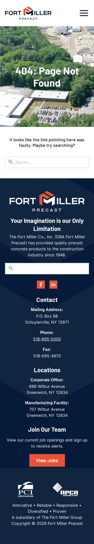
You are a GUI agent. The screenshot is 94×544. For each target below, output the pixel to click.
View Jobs (47, 460)
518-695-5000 (47, 339)
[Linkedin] (53, 285)
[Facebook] (41, 285)
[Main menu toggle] (84, 13)
